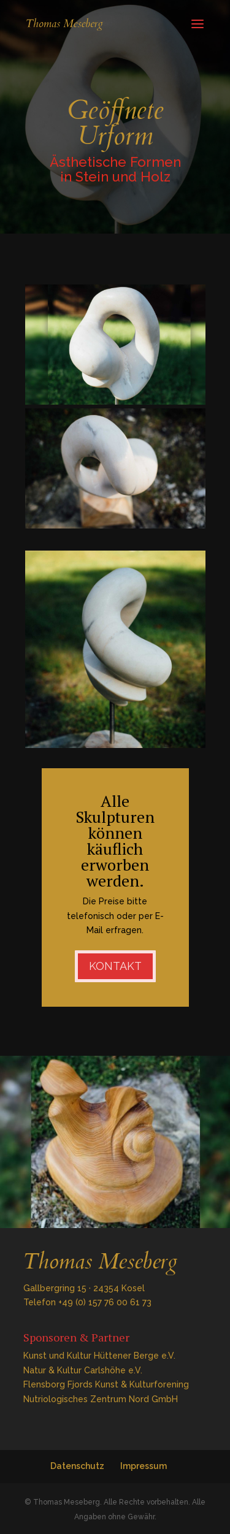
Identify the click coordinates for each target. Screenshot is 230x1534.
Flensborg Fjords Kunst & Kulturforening (106, 1384)
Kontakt (115, 966)
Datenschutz (77, 1466)
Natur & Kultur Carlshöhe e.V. (82, 1370)
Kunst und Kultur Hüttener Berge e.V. (99, 1355)
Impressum (143, 1466)
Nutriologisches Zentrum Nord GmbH (100, 1399)
